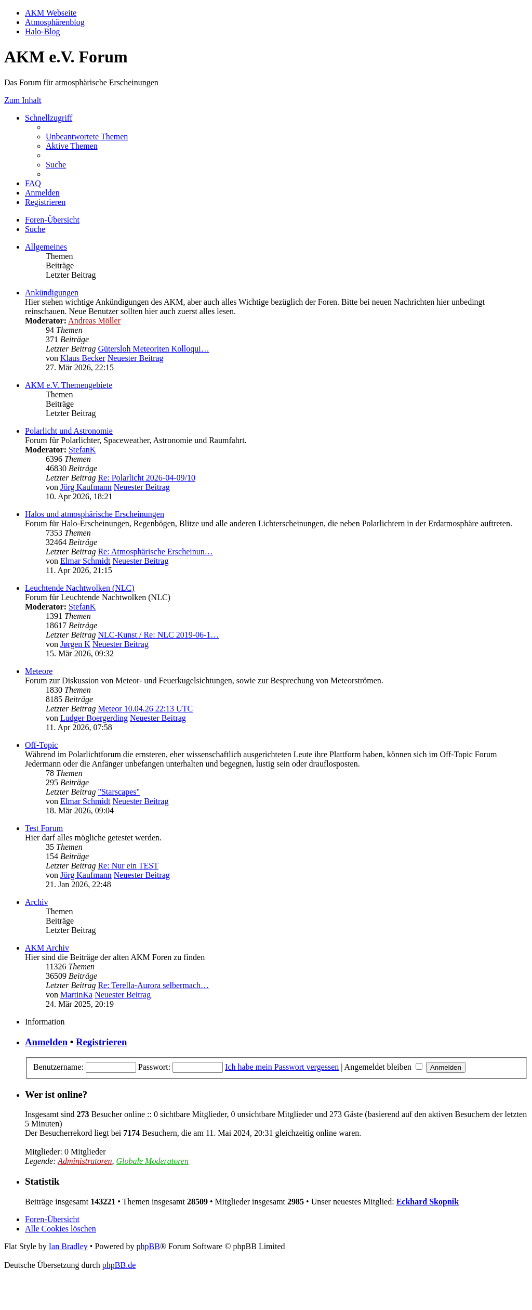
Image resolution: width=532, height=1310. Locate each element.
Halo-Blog (42, 31)
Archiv (36, 902)
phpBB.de (119, 1265)
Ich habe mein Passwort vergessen (282, 1066)
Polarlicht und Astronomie (69, 430)
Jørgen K (75, 644)
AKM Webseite (50, 12)
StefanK (82, 449)
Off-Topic (41, 745)
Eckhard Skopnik (427, 1201)
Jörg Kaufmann (86, 487)
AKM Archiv (47, 947)
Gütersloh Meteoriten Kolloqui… (153, 348)
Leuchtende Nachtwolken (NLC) (80, 587)
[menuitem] (87, 136)
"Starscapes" (119, 791)
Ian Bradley (68, 1246)
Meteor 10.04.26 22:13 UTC (145, 708)
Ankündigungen (51, 292)
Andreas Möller (94, 320)
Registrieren (101, 1041)
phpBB (147, 1246)
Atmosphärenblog (55, 22)
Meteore (38, 671)
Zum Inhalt (23, 100)
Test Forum (44, 828)
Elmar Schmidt (85, 560)
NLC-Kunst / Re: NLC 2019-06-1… (158, 634)
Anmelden (46, 1041)
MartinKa (76, 994)
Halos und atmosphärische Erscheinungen (94, 514)
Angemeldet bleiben (383, 1066)
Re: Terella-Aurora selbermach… (153, 985)
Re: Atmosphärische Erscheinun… (155, 551)
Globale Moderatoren (152, 1161)
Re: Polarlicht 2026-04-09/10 (146, 477)
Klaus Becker (82, 358)
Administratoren (85, 1161)
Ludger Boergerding (94, 718)
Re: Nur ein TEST (128, 865)
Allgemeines (46, 246)
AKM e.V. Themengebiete (68, 385)
